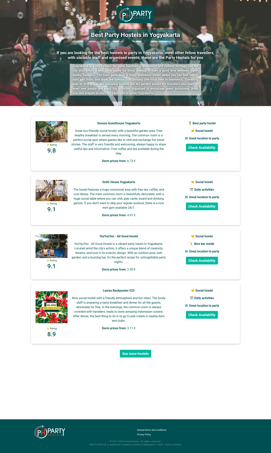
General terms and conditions (152, 430)
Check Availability (201, 148)
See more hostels (135, 354)
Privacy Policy (144, 434)
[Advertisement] (135, 388)
